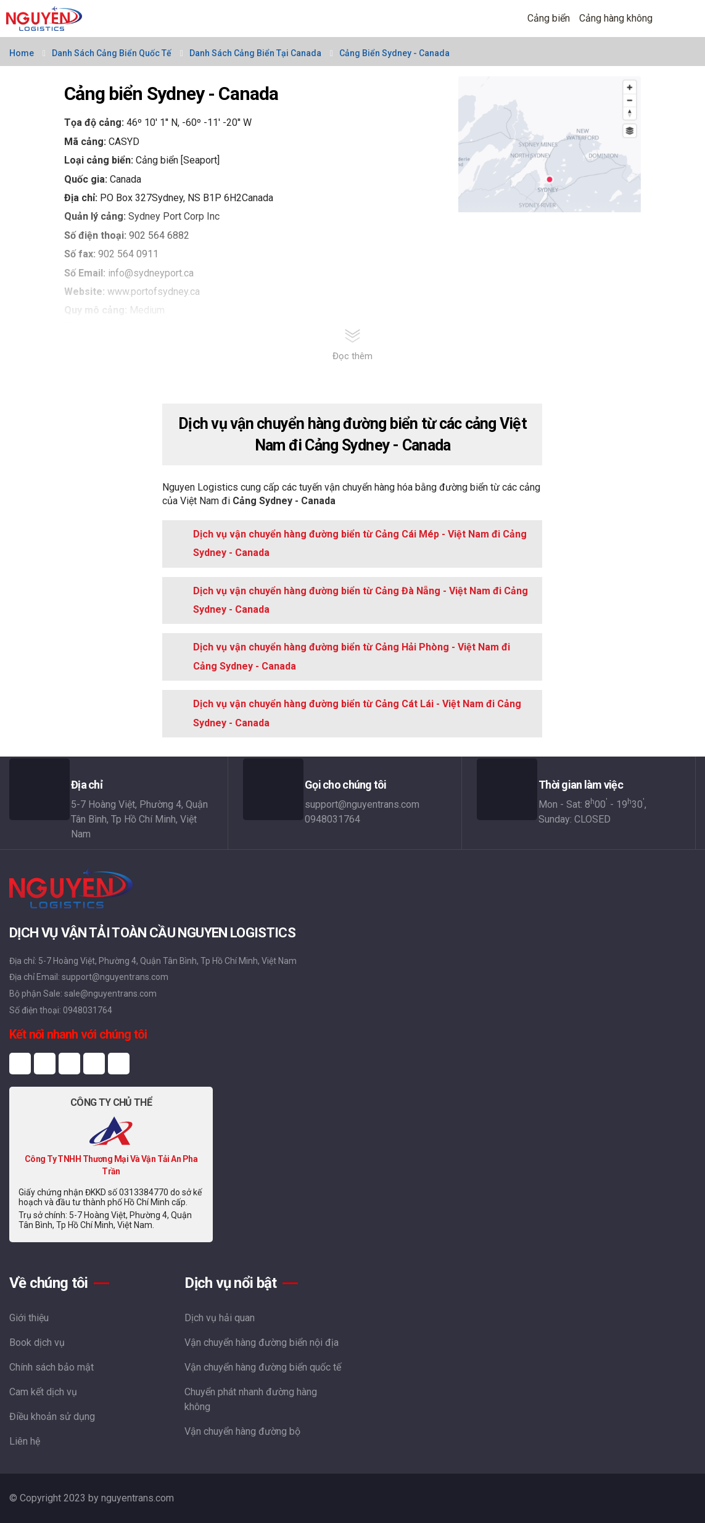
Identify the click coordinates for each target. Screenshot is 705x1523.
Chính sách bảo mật (51, 1367)
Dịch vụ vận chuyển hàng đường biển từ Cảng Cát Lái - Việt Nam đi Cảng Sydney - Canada (357, 713)
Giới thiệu (29, 1318)
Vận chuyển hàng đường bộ (242, 1431)
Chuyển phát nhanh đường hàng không (250, 1399)
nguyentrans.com (137, 1498)
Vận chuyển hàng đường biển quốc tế (262, 1367)
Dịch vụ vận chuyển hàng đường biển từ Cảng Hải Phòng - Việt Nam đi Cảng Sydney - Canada (351, 656)
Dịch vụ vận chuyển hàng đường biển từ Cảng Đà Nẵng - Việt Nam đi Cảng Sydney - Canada (360, 600)
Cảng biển (548, 18)
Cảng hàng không (616, 18)
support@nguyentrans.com (362, 804)
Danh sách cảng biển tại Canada (255, 53)
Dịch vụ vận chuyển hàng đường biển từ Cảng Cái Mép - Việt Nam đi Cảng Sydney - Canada (360, 543)
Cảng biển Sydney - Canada (394, 53)
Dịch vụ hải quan (219, 1318)
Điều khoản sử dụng (52, 1416)
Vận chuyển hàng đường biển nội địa (261, 1342)
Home (21, 53)
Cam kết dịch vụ (43, 1392)
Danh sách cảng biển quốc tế (111, 53)
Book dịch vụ (37, 1342)
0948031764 (332, 819)
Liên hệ (24, 1441)
